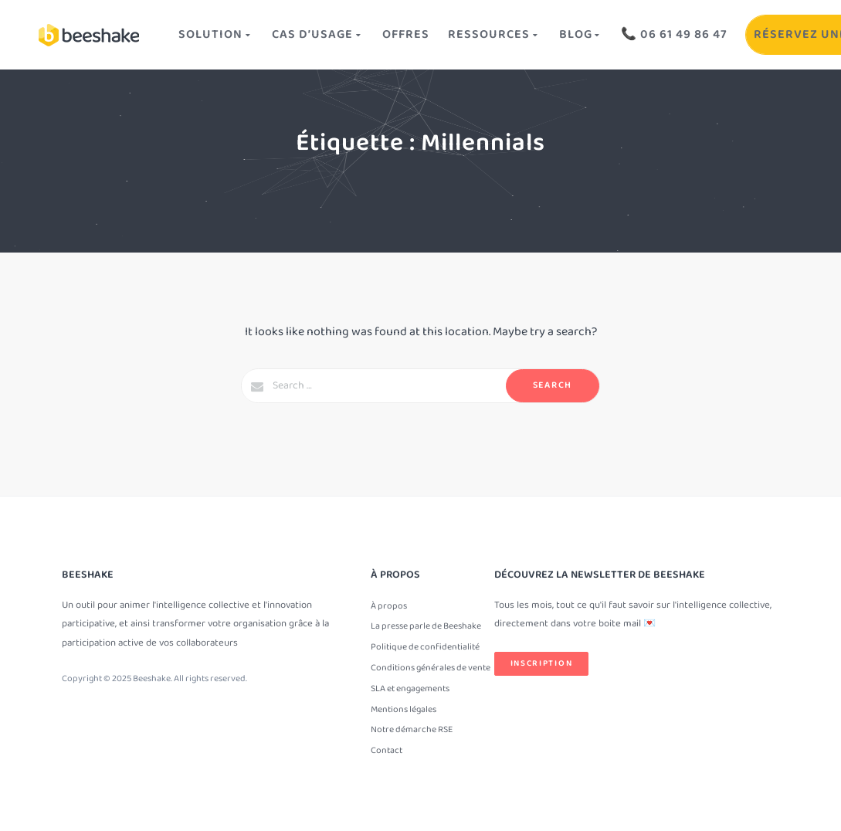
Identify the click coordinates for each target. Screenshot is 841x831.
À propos (389, 606)
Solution (215, 34)
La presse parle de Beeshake (426, 626)
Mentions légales (403, 709)
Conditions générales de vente (430, 667)
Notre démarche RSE (412, 729)
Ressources (494, 34)
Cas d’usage (318, 34)
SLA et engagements (410, 688)
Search (552, 385)
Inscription (541, 663)
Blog (581, 34)
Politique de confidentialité (425, 646)
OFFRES (405, 34)
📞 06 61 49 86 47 (674, 34)
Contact (386, 750)
